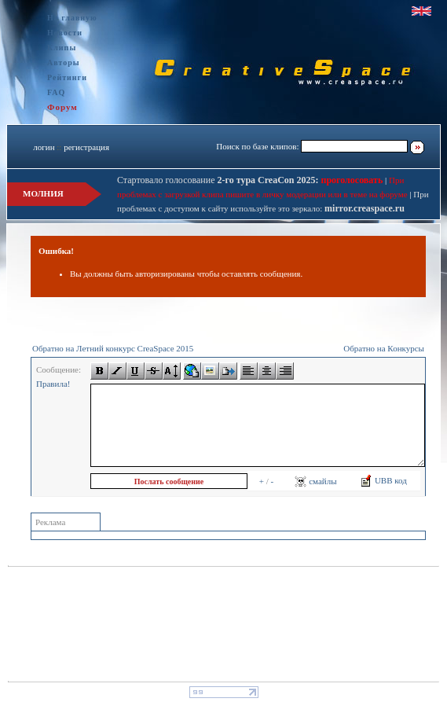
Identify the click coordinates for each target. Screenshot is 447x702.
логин (43, 147)
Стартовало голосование (218, 180)
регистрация (86, 147)
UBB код (383, 480)
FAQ (56, 92)
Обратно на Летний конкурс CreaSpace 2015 (112, 348)
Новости (64, 32)
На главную (72, 17)
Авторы (63, 62)
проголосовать (351, 180)
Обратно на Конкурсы (383, 348)
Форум (62, 107)
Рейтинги (67, 77)
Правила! (53, 383)
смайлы (315, 481)
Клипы (61, 47)
